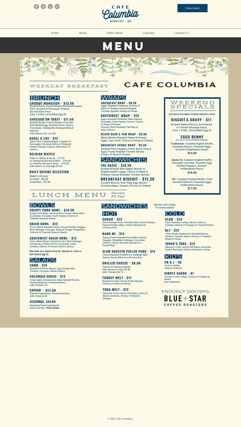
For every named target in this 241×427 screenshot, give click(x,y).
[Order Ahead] (192, 8)
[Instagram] (43, 6)
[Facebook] (36, 6)
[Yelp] (50, 6)
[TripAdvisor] (57, 6)
